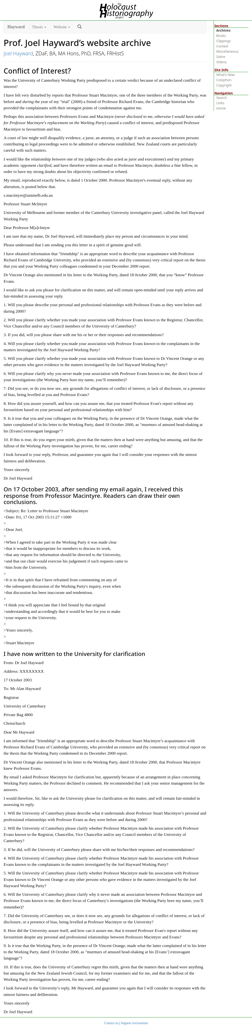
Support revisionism (134, 1023)
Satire (220, 56)
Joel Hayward (18, 53)
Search (221, 97)
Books (221, 35)
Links (220, 103)
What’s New (225, 74)
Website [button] (61, 26)
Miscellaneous (227, 51)
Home (221, 108)
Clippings (223, 41)
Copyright (224, 85)
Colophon (224, 80)
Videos (221, 62)
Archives (223, 30)
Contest (222, 46)
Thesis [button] (39, 26)
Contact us (111, 1023)
